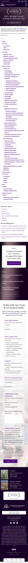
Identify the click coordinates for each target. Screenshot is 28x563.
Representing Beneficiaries (12, 154)
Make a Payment (7, 193)
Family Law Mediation (11, 104)
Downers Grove (4, 535)
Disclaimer (20, 457)
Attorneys (5, 52)
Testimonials (5, 172)
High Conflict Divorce (10, 123)
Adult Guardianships (10, 150)
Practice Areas (6, 66)
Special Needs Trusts (10, 148)
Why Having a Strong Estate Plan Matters (12, 234)
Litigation (6, 168)
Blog (3, 184)
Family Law (6, 68)
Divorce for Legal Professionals (14, 113)
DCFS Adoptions (10, 90)
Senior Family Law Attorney (11, 197)
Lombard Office (7, 189)
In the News (6, 176)
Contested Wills (9, 146)
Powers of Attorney (10, 143)
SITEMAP (17, 555)
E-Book (5, 178)
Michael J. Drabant (8, 56)
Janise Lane (6, 64)
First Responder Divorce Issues (13, 134)
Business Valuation (11, 111)
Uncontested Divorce (10, 128)
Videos (5, 180)
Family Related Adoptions (13, 83)
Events (5, 182)
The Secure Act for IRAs (11, 158)
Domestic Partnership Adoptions (15, 86)
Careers (4, 195)
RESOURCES (11, 555)
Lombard (24, 529)
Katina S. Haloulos (8, 60)
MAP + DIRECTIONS (15, 479)
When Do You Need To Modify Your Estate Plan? (14, 226)
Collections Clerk (8, 199)
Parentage (8, 96)
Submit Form (10, 462)
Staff (4, 48)
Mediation (6, 170)
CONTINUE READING (14, 263)
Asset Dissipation (10, 120)
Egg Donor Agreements (11, 100)
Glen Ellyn (4, 536)
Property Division (9, 127)
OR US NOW (14, 514)
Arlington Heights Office (10, 190)
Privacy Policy (8, 458)
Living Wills (8, 145)
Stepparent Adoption (12, 81)
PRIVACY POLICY (17, 553)
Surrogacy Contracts (10, 102)
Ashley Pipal (6, 62)
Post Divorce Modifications (12, 136)
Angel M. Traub (7, 54)
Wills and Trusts (9, 141)
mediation (4, 529)
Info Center (5, 174)
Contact (4, 186)
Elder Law (7, 156)
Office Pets (6, 49)
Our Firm (4, 43)
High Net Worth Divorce (11, 109)
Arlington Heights (6, 530)
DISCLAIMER (9, 553)
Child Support (8, 71)
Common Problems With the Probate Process (14, 228)
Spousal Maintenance (11, 125)
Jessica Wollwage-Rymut (10, 58)
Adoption (7, 78)
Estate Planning (7, 138)
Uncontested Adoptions (12, 84)
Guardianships (9, 92)
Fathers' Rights (9, 94)
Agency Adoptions (11, 88)
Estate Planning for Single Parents (14, 160)
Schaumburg (8, 542)
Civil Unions (8, 98)
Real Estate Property (11, 119)
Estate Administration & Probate (12, 166)
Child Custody (8, 73)
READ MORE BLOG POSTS (10, 295)
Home (4, 41)
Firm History (6, 46)
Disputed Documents (10, 152)
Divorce (5, 106)
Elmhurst (18, 535)
